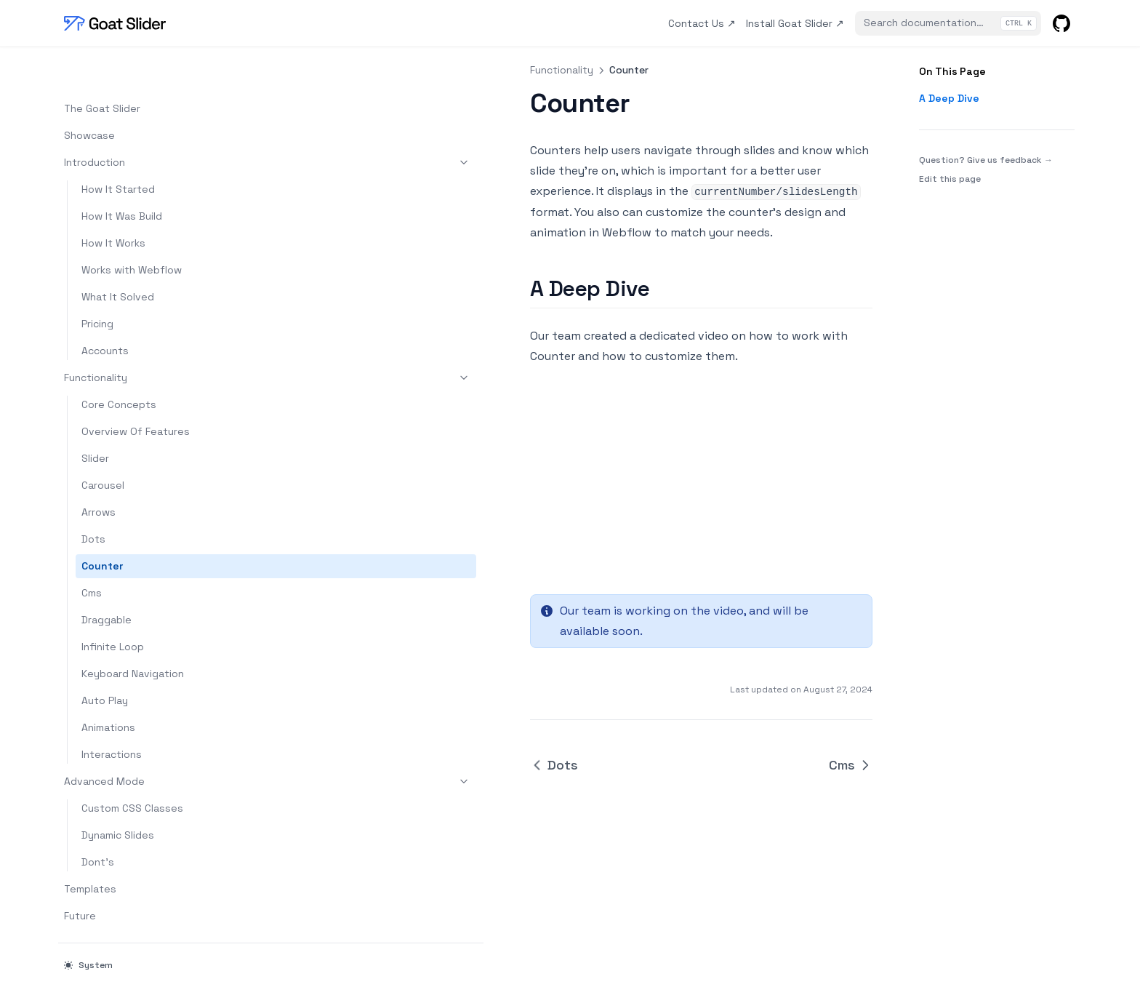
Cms (91, 554)
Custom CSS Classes (132, 769)
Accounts (105, 312)
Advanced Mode (136, 743)
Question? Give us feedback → (986, 159)
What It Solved (117, 258)
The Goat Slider (102, 69)
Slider (95, 419)
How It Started (118, 150)
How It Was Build (121, 177)
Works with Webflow (131, 231)
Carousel (102, 446)
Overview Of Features (135, 392)
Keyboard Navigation (132, 635)
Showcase (89, 96)
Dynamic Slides (117, 796)
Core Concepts (118, 365)
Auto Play (104, 661)
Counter (102, 527)
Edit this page (950, 179)
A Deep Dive (949, 98)
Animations (108, 688)
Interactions (111, 715)
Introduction (136, 124)
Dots (93, 500)
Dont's (97, 823)
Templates (90, 850)
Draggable (106, 581)
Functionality (136, 339)
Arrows (98, 473)
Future (80, 877)
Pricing (97, 285)
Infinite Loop (112, 608)
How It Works (113, 204)
